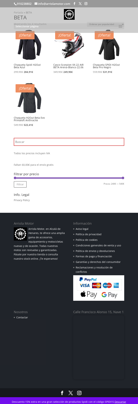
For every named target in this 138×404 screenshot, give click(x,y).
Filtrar (20, 184)
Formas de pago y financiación (94, 256)
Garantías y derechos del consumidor (98, 262)
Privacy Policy (22, 200)
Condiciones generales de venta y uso (98, 245)
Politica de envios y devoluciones (95, 251)
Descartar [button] (120, 401)
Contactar (22, 317)
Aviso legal (82, 229)
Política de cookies (87, 240)
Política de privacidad (88, 234)
